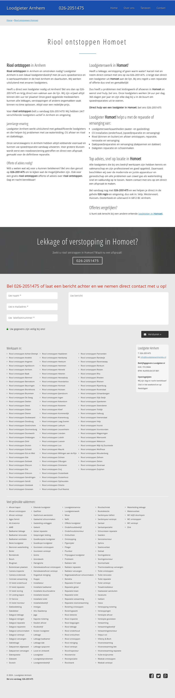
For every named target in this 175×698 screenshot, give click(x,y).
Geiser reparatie (40, 531)
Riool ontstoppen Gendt (20, 481)
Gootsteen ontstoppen (44, 547)
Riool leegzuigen (72, 622)
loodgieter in (150, 213)
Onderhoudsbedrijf (73, 527)
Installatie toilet (40, 599)
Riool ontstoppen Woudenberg (94, 453)
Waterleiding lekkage (136, 507)
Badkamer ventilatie (18, 539)
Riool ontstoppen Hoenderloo (55, 381)
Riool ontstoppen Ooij (52, 469)
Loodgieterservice (72, 507)
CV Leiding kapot (16, 595)
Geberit (37, 527)
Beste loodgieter (16, 543)
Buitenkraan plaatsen (18, 567)
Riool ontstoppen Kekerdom (54, 401)
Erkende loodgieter (42, 507)
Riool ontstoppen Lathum (53, 425)
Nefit (67, 519)
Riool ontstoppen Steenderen (94, 405)
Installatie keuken (41, 595)
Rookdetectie (103, 511)
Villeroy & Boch (104, 639)
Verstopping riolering (107, 606)
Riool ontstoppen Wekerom (93, 441)
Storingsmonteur (105, 559)
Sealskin (101, 535)
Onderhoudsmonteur (74, 531)
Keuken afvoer (40, 622)
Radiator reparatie (73, 567)
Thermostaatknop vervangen (110, 567)
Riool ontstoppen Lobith (53, 437)
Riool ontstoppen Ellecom (20, 465)
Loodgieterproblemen (43, 658)
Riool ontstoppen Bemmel (20, 377)
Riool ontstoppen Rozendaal (93, 389)
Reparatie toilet (71, 595)
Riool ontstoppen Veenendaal (94, 417)
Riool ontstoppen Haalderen (54, 353)
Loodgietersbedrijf (42, 662)
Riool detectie (71, 614)
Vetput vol (102, 634)
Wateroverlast (133, 511)
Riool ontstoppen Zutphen (92, 469)
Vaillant (101, 599)
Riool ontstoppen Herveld (53, 369)
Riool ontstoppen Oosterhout (55, 477)
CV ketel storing (16, 591)
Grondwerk (38, 559)
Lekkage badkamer (42, 639)
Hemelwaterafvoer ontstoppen (47, 567)
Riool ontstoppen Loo (52, 445)
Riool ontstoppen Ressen (92, 369)
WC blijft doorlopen (136, 515)
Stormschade (103, 563)
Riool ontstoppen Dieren (20, 413)
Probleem (69, 559)
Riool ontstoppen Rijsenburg (93, 385)
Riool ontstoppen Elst (18, 469)
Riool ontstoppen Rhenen (92, 381)
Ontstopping (70, 539)
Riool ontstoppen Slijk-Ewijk (93, 397)
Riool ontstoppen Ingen (52, 397)
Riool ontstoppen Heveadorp (55, 377)
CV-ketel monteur (17, 603)
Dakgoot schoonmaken (19, 630)
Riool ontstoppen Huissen (53, 389)
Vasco (100, 603)
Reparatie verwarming (74, 599)
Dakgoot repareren (17, 626)
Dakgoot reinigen (16, 619)
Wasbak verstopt (105, 662)
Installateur (38, 583)
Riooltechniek (104, 507)
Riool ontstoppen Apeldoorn (21, 365)
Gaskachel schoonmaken (44, 519)
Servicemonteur (105, 539)
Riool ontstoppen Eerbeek (20, 461)
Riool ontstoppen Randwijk (93, 357)
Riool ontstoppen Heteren (53, 373)
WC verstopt (132, 523)
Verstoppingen (104, 611)
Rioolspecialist (71, 658)
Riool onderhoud (72, 630)
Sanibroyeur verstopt (107, 519)
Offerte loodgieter (72, 523)
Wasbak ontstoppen (107, 658)
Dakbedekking (15, 606)
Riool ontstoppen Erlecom (20, 473)
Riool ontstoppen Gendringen (22, 477)
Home (9, 20)
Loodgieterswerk (72, 511)
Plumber (68, 551)
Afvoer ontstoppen (17, 511)
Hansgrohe (38, 563)
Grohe (36, 555)
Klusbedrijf (38, 626)
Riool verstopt (71, 646)
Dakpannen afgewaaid (19, 646)
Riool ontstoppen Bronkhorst (22, 389)
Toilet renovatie (104, 575)
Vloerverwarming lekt (107, 646)
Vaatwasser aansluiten (107, 591)
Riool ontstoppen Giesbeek (21, 485)
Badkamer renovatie (18, 535)
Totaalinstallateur (105, 587)
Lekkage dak (39, 642)
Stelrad (101, 551)
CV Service (13, 599)
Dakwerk (13, 658)
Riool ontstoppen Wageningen (94, 433)
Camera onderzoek (17, 575)
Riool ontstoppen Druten (20, 445)
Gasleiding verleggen (43, 523)
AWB (11, 527)
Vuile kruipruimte (105, 654)
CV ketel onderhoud (18, 583)
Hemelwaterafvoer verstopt (46, 571)
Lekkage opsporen (42, 646)
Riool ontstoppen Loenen (53, 441)
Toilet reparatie (104, 579)
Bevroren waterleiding (18, 547)
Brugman (13, 563)
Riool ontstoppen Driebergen (22, 437)
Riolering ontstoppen (74, 606)
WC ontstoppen (134, 519)
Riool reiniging (71, 642)
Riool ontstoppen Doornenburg (23, 429)
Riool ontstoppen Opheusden (55, 481)
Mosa (67, 515)
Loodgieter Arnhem (26, 8)
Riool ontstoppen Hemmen (54, 365)
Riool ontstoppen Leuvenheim (55, 429)
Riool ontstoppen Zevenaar (93, 465)
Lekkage (37, 634)
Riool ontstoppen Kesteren (54, 405)
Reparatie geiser (72, 587)
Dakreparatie (14, 654)
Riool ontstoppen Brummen (21, 393)
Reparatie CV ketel (73, 583)
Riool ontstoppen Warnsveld (93, 437)
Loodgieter (38, 654)
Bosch (11, 559)
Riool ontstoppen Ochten (53, 457)
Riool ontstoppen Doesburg (21, 421)
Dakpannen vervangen (19, 650)
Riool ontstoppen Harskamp (54, 357)
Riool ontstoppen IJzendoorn (55, 393)
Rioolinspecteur (72, 650)
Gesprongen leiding (42, 535)
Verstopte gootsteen (107, 619)
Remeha (68, 579)
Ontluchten (70, 535)
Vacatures (102, 595)
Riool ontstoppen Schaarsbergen (95, 393)
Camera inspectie (16, 571)
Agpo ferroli (14, 519)
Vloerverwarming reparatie (109, 650)
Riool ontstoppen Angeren (20, 361)
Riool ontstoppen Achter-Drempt (23, 353)
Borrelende (14, 555)
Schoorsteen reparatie (107, 531)
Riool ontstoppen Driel (19, 441)
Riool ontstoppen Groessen (21, 489)
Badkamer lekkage (17, 531)
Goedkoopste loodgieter (44, 539)
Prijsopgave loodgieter (75, 555)
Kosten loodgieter (41, 630)
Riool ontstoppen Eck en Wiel (22, 453)
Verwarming (103, 622)
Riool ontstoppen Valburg (92, 413)
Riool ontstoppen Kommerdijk (55, 413)
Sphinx (101, 543)
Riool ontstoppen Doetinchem (22, 425)
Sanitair (101, 523)
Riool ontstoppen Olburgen (54, 461)
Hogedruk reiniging (42, 575)
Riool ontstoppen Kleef (52, 409)
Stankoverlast (104, 547)
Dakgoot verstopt (16, 634)
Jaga (35, 614)
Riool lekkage (71, 626)
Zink (129, 527)
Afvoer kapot (14, 507)
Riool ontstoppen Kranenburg (55, 417)
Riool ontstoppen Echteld (20, 449)
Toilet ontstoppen (105, 571)
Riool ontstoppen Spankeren (93, 401)
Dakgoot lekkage (16, 614)
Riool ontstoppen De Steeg (21, 397)
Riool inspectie (71, 619)
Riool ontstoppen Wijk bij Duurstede (97, 445)
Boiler (11, 551)
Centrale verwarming (18, 579)
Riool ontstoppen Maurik (53, 449)
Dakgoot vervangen (17, 639)
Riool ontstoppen (72, 639)
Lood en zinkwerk (41, 650)
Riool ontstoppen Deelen (20, 401)
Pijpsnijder (69, 543)
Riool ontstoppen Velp (91, 421)
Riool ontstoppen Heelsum (54, 361)
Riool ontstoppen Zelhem (92, 457)
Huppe (37, 579)
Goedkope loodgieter (43, 543)
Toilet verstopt (104, 583)
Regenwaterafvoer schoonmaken (79, 575)
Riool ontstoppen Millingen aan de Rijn (59, 453)
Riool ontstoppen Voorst (92, 425)
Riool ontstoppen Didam (20, 409)
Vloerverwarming (105, 642)
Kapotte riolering (41, 619)
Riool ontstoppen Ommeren (54, 465)
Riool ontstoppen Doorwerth (22, 433)
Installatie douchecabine (44, 591)
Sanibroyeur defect (106, 515)
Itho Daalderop (40, 611)
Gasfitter (37, 511)
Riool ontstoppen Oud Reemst (55, 489)
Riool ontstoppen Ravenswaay (94, 361)
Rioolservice (70, 654)
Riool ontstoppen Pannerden (93, 353)
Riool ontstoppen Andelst (20, 357)
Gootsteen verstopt (42, 551)
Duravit (12, 662)
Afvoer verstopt (16, 515)
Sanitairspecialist (105, 527)
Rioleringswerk (71, 611)
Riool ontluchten (72, 634)
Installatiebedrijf (41, 603)
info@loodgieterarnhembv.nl (153, 357)
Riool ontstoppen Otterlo (53, 485)
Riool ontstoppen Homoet (26, 20)
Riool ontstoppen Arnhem (20, 369)
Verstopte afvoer (105, 614)
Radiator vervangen (73, 571)
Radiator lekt (70, 563)
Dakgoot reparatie (17, 622)
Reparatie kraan (72, 591)
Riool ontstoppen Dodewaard (22, 417)
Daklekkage (14, 642)
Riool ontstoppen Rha (90, 373)
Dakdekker (13, 611)
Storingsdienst (104, 555)
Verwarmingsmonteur (107, 630)
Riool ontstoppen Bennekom (22, 381)
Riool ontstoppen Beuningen (22, 385)
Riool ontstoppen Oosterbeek (55, 473)
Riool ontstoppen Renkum (92, 365)
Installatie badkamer (42, 587)
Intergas (37, 606)
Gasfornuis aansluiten (43, 515)
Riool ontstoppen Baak (19, 373)
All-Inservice (14, 523)
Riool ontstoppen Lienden (53, 433)
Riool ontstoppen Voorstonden (94, 429)
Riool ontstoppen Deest (19, 405)
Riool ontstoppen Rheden (92, 377)
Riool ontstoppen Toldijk (92, 409)
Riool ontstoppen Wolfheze (93, 449)
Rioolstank (69, 662)
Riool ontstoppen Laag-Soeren (55, 421)
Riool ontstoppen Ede (18, 457)
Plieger (68, 547)
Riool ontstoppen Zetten (91, 461)
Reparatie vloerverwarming (76, 603)
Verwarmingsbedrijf (106, 626)
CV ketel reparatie (17, 587)
